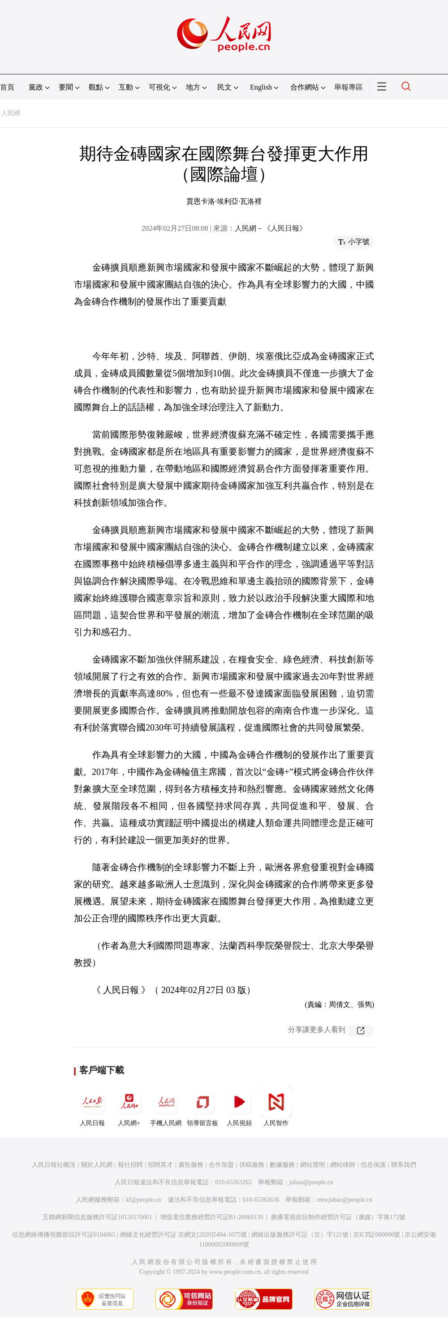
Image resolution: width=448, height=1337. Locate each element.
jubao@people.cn (311, 1182)
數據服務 (282, 1164)
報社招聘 (130, 1164)
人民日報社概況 (54, 1164)
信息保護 (373, 1164)
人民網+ (129, 1106)
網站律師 (342, 1164)
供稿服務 (251, 1164)
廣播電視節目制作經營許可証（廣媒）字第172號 (338, 1217)
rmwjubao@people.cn (344, 1199)
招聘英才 (160, 1164)
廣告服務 (190, 1164)
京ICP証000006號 (377, 1234)
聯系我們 (403, 1164)
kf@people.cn (143, 1199)
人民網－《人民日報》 (270, 228)
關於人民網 (96, 1164)
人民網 (10, 113)
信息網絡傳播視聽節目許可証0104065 (64, 1234)
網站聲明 (312, 1164)
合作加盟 (221, 1164)
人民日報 (92, 1106)
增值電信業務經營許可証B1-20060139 (211, 1217)
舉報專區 (348, 87)
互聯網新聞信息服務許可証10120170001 (97, 1217)
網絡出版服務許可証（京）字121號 (300, 1234)
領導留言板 (202, 1106)
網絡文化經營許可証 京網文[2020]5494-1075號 (183, 1234)
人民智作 (276, 1106)
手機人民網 (165, 1106)
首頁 (7, 87)
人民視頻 (239, 1106)
